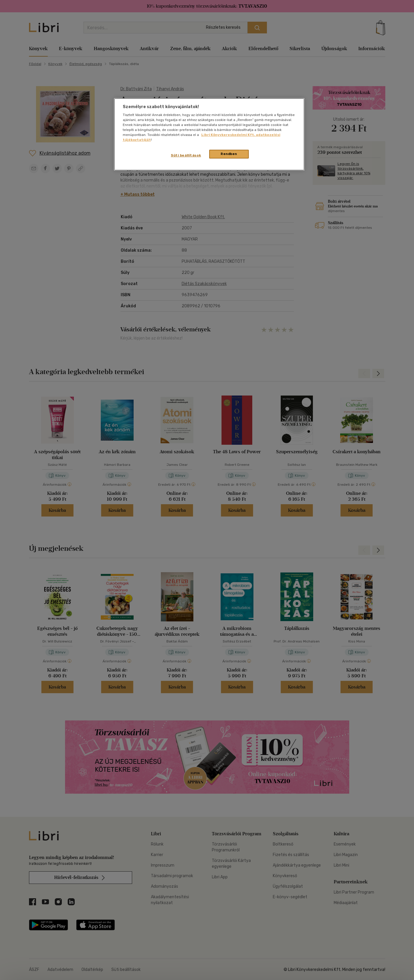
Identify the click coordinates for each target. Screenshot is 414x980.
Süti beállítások (186, 155)
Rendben (229, 154)
